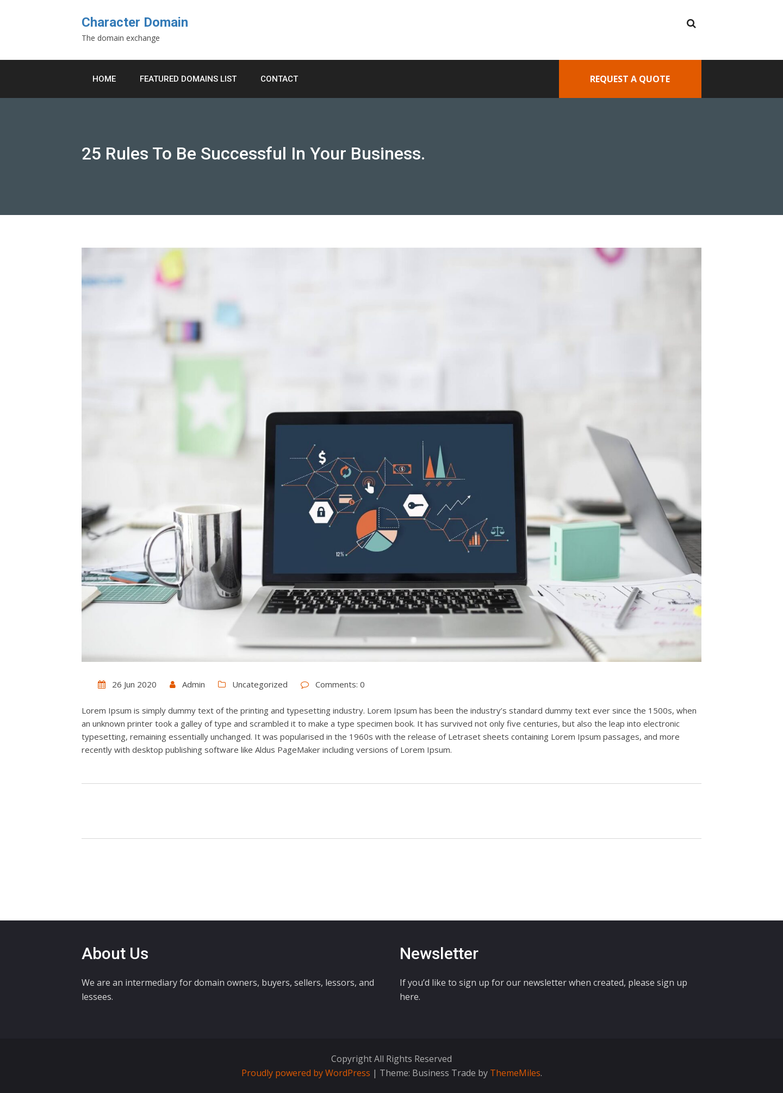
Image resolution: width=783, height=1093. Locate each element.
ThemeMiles (515, 1073)
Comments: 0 (340, 684)
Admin (193, 684)
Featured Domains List (188, 79)
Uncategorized (260, 684)
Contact (279, 79)
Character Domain (135, 22)
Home (104, 79)
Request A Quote (630, 79)
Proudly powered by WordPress (306, 1073)
